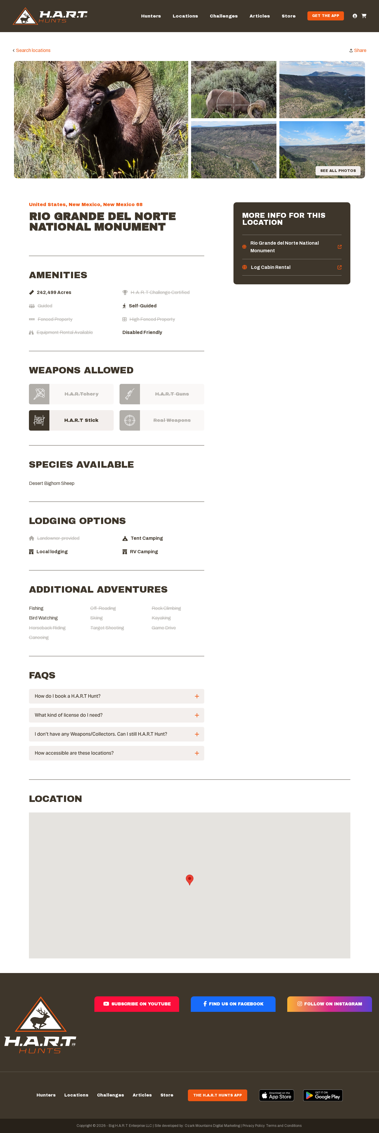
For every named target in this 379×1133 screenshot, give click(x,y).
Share (360, 50)
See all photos (338, 171)
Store (289, 16)
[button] (189, 880)
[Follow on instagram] (329, 1025)
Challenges (224, 16)
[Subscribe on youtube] (136, 1025)
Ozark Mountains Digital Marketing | (213, 1126)
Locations (185, 16)
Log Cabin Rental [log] (270, 267)
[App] (276, 1095)
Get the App (325, 16)
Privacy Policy (254, 1126)
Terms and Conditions (284, 1126)
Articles (260, 16)
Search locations (33, 50)
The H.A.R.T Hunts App (217, 1095)
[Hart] (50, 16)
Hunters (151, 16)
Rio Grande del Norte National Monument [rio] (284, 247)
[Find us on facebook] (233, 1025)
